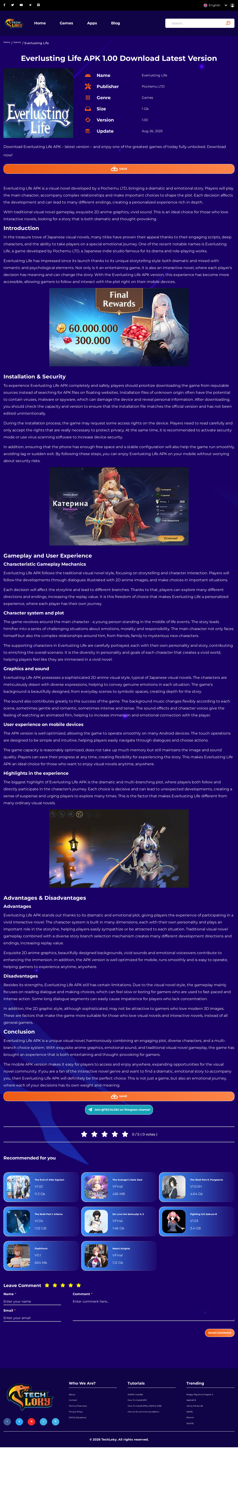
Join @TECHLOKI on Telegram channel (119, 1126)
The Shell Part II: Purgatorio (206, 1204)
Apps (108, 26)
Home (56, 26)
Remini (192, 1472)
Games (82, 26)
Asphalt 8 (193, 1446)
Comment (83, 1331)
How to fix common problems (150, 1470)
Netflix (191, 1463)
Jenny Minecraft (198, 1455)
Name (9, 1331)
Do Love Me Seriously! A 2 (125, 1247)
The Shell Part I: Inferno (50, 1247)
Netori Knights (126, 1286)
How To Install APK (141, 1446)
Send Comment (213, 1372)
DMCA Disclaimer (82, 1472)
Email (9, 1348)
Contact (75, 1446)
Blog (131, 26)
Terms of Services (81, 1455)
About (73, 1437)
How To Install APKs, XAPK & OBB (148, 1458)
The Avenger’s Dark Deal (131, 1204)
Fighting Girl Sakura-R (210, 1247)
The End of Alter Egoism (50, 1204)
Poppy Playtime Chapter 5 (206, 1437)
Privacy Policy (79, 1463)
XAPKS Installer (139, 1437)
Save (119, 177)
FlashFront (45, 1286)
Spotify (191, 1481)
